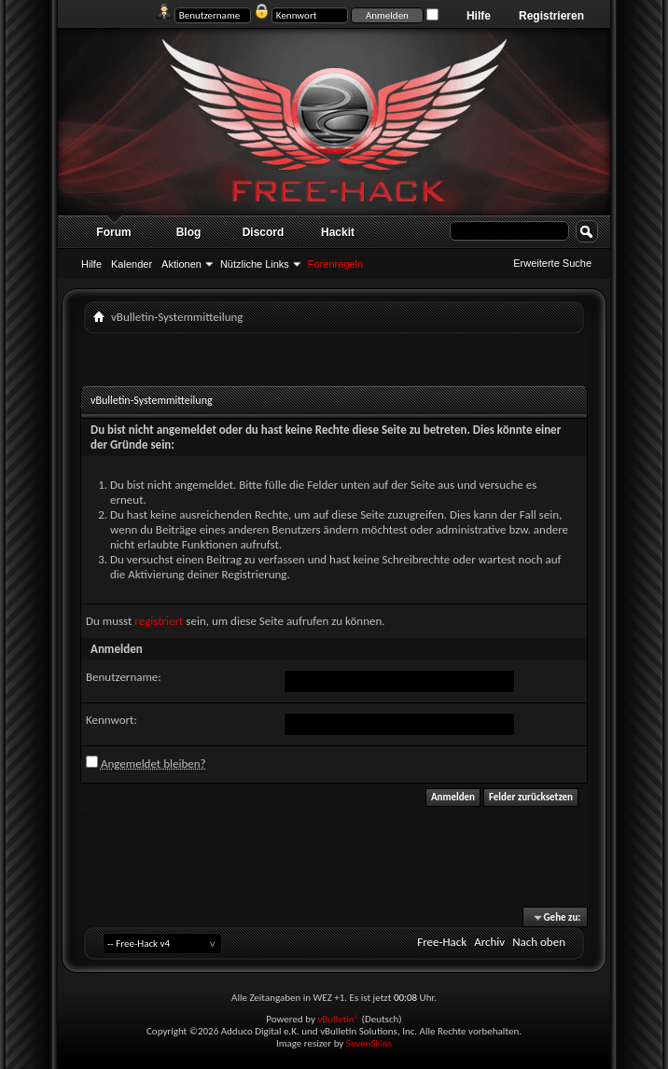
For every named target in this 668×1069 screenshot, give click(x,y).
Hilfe (478, 15)
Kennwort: (111, 720)
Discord (264, 232)
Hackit (338, 232)
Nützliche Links (254, 264)
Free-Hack (441, 942)
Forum (113, 232)
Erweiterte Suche (552, 263)
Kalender (131, 264)
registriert (158, 621)
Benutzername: (123, 677)
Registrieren (551, 15)
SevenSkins (369, 1043)
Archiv (489, 942)
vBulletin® (338, 1019)
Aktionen (181, 264)
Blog (189, 232)
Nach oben (538, 942)
